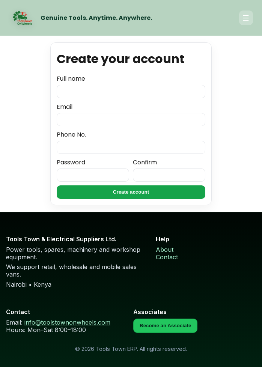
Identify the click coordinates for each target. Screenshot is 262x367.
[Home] (22, 18)
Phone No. (131, 142)
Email (131, 114)
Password (93, 170)
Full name (131, 86)
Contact (167, 257)
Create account (131, 192)
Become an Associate (165, 325)
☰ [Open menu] (245, 18)
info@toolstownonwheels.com (67, 322)
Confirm (169, 170)
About (164, 249)
